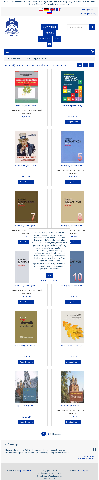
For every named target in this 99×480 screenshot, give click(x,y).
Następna (56, 434)
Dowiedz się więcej (49, 280)
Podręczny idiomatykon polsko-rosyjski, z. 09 (35, 285)
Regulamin (36, 450)
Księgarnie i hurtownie (59, 452)
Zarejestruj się (88, 13)
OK (49, 275)
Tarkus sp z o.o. (83, 470)
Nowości (49, 32)
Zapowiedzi (49, 27)
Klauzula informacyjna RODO (17, 450)
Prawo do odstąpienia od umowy (19, 452)
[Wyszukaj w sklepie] (78, 27)
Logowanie (88, 9)
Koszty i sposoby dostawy (55, 450)
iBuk (56, 38)
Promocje (45, 38)
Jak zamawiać (42, 452)
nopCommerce (24, 470)
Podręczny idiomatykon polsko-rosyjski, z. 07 (35, 225)
